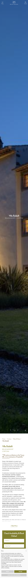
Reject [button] (7, 571)
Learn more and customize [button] (14, 575)
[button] (17, 430)
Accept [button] (20, 571)
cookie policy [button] (7, 557)
